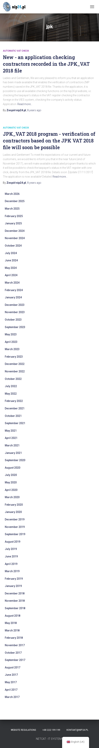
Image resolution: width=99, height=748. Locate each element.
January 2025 (13, 223)
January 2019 (13, 586)
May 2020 (11, 482)
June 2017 (11, 674)
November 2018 (15, 600)
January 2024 (13, 297)
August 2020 (12, 467)
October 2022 (13, 378)
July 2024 (11, 253)
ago (34, 110)
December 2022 (14, 363)
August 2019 (12, 541)
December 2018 (14, 593)
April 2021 (11, 437)
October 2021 (13, 415)
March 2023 (12, 349)
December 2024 (14, 230)
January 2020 (13, 511)
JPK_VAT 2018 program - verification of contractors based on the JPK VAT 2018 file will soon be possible (49, 141)
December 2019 (14, 519)
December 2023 (14, 304)
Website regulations (23, 730)
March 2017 (12, 697)
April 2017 (11, 689)
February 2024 (14, 290)
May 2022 (11, 393)
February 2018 (14, 637)
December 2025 (14, 201)
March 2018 (12, 630)
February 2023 (14, 356)
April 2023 (11, 341)
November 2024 (15, 238)
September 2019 (15, 534)
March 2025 (12, 208)
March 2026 (12, 193)
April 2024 (11, 275)
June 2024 (11, 260)
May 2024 (11, 267)
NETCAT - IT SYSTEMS (49, 738)
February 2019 (14, 578)
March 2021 (12, 445)
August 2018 (12, 615)
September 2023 (15, 327)
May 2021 (11, 430)
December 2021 (14, 408)
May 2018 (11, 623)
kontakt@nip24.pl (77, 730)
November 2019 (15, 526)
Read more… (24, 104)
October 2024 (13, 245)
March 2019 (12, 571)
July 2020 (11, 474)
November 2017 (15, 645)
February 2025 (14, 216)
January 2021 (13, 452)
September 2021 (15, 423)
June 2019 (11, 556)
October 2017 (13, 652)
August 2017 (12, 667)
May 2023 (11, 334)
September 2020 (15, 460)
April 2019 (11, 563)
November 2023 (15, 312)
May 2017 (11, 682)
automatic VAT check (16, 50)
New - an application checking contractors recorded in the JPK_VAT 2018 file (46, 64)
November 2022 (15, 371)
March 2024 (12, 282)
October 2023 (13, 319)
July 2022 (11, 386)
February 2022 (14, 400)
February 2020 (14, 504)
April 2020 (11, 489)
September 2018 (15, 608)
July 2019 (11, 549)
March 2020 (12, 497)
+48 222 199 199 (51, 730)
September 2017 (15, 660)
